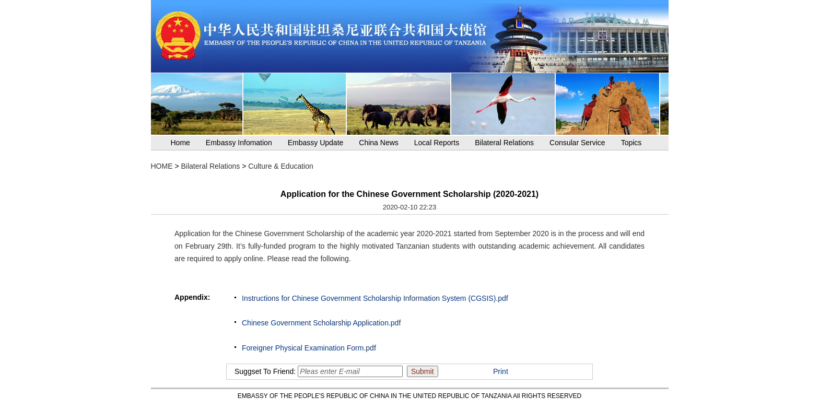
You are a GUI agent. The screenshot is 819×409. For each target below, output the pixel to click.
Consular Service (577, 142)
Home (180, 142)
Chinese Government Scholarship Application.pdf (321, 323)
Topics (631, 142)
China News (378, 142)
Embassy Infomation (239, 142)
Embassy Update (316, 142)
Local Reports (436, 142)
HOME (162, 166)
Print (500, 371)
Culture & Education (280, 166)
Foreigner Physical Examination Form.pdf (309, 348)
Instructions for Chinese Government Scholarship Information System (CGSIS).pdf (375, 298)
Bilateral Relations (504, 142)
